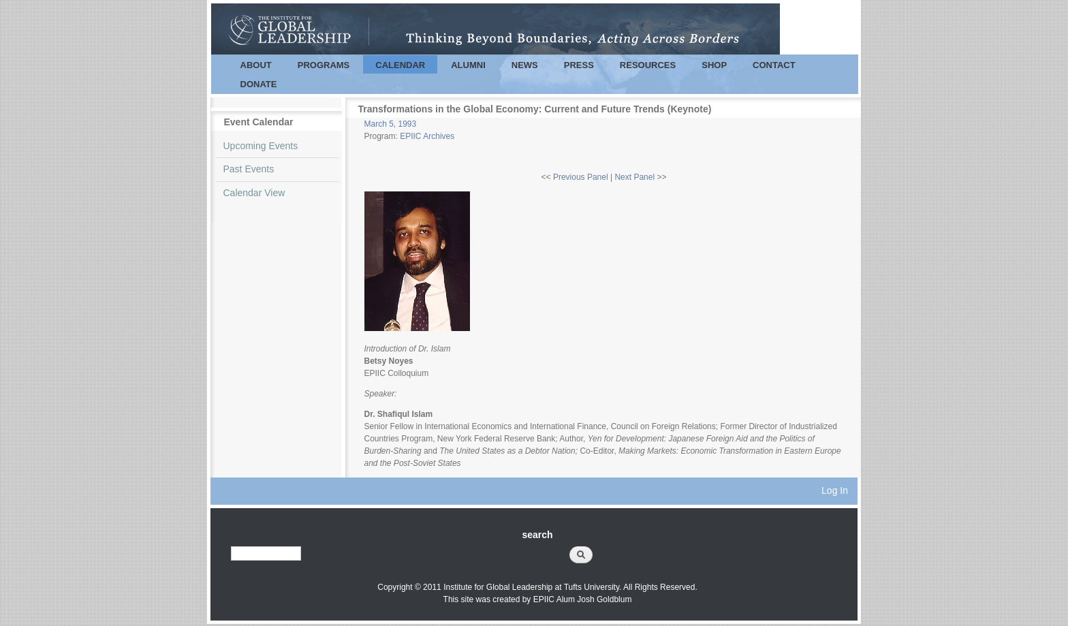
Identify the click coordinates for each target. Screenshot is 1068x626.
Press (579, 65)
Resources (648, 65)
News (525, 65)
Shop (714, 65)
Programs (324, 65)
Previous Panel (580, 177)
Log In (834, 490)
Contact (774, 65)
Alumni (468, 65)
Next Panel (634, 177)
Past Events (248, 168)
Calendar (400, 65)
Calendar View (254, 192)
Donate (258, 84)
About (256, 65)
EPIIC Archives (427, 136)
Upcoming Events (260, 145)
